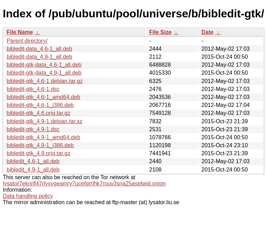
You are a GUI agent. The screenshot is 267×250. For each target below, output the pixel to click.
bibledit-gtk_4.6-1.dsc (33, 89)
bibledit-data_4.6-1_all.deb (39, 49)
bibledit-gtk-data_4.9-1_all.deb (44, 73)
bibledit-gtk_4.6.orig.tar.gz (38, 113)
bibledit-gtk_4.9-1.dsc (33, 129)
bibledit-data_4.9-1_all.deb (39, 57)
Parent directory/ (27, 41)
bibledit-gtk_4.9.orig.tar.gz (38, 153)
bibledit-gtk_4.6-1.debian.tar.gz (45, 81)
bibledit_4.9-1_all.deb (33, 170)
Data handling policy (28, 196)
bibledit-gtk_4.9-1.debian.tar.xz (44, 121)
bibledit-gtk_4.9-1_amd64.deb (43, 137)
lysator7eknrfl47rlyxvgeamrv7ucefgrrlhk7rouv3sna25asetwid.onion (84, 183)
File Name (20, 32)
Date (207, 32)
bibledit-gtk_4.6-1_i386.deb (40, 105)
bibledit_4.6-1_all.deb (33, 161)
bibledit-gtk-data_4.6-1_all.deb (44, 65)
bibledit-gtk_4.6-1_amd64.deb (43, 97)
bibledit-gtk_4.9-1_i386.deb (40, 145)
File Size (160, 32)
